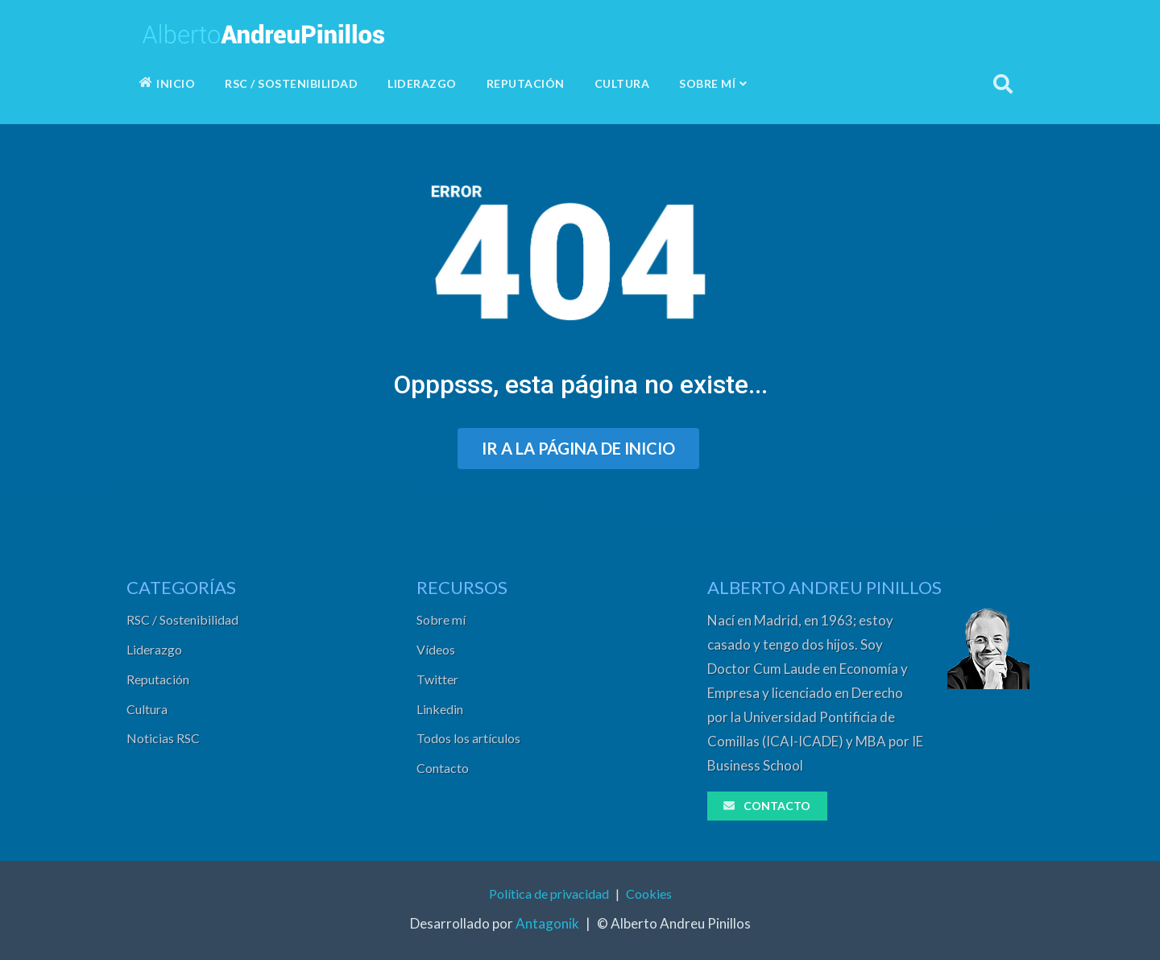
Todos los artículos (468, 738)
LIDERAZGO (422, 83)
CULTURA (622, 83)
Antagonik (547, 923)
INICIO (167, 83)
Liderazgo (154, 649)
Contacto (442, 767)
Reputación (157, 679)
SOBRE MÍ (713, 83)
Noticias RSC (163, 738)
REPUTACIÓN (526, 83)
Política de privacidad (549, 893)
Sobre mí (441, 619)
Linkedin (439, 709)
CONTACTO (766, 805)
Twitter (437, 679)
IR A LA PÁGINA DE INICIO (578, 448)
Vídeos (435, 649)
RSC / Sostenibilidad (182, 619)
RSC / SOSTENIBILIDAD (291, 83)
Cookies (649, 893)
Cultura (147, 709)
